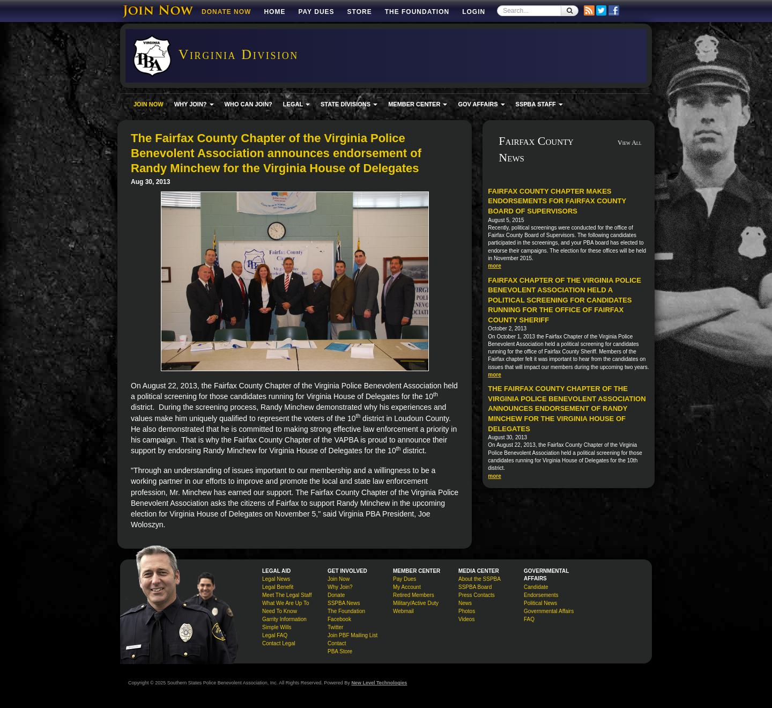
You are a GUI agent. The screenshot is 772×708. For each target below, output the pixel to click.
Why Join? (340, 587)
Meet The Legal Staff (286, 595)
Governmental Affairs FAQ (549, 615)
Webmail (403, 611)
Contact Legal (278, 643)
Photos (466, 611)
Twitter (335, 627)
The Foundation (417, 12)
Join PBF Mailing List (352, 635)
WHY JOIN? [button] (194, 104)
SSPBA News (344, 603)
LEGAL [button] (296, 104)
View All (630, 142)
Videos (466, 619)
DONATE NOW (226, 12)
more (494, 266)
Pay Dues (316, 12)
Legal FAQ (274, 635)
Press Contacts (476, 595)
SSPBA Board (475, 587)
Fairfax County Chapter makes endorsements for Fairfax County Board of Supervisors (557, 201)
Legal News (276, 579)
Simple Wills (276, 627)
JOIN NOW (148, 104)
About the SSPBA (479, 579)
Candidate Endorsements (541, 591)
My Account (407, 587)
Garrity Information (284, 619)
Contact (337, 643)
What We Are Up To (285, 603)
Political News (540, 603)
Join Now (339, 579)
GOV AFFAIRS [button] (481, 104)
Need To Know (279, 611)
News (465, 603)
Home (274, 12)
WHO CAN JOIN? (248, 104)
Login (473, 12)
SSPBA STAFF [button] (539, 104)
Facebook (339, 619)
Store (359, 12)
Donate (336, 595)
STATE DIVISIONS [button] (349, 104)
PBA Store (340, 651)
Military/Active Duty (416, 603)
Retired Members (413, 595)
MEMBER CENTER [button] (417, 104)
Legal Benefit (277, 587)
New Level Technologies (379, 682)
